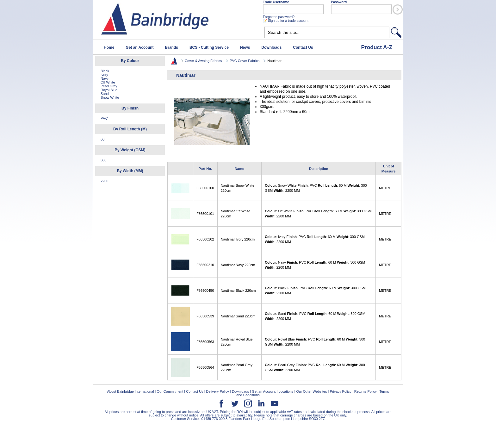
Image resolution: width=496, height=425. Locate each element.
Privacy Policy (340, 391)
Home (109, 47)
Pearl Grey (109, 86)
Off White (108, 82)
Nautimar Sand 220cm (238, 316)
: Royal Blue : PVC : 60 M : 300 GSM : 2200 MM (315, 341)
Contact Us (303, 47)
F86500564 (205, 367)
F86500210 (205, 265)
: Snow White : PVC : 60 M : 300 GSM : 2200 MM (316, 188)
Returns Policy (365, 391)
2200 (104, 181)
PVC (104, 118)
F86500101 (205, 214)
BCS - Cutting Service (209, 47)
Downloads (271, 47)
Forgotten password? (278, 17)
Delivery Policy (217, 391)
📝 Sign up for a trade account (285, 20)
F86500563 (205, 342)
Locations (285, 391)
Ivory (104, 75)
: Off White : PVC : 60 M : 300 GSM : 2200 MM (318, 213)
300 (103, 160)
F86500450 (205, 290)
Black (105, 71)
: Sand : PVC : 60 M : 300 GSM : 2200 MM (315, 316)
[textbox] (326, 32)
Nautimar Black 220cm (238, 290)
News (245, 47)
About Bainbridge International (130, 391)
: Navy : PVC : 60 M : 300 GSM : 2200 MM (315, 264)
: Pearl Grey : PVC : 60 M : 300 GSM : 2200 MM (315, 367)
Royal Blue (109, 90)
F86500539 (205, 316)
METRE (385, 188)
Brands (171, 47)
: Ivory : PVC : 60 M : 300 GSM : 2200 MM (315, 239)
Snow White (110, 97)
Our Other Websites (311, 391)
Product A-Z (376, 47)
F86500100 (205, 188)
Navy (104, 78)
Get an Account (139, 47)
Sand (105, 94)
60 (102, 139)
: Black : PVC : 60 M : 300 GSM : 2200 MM (315, 290)
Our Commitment (170, 391)
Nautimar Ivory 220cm (238, 239)
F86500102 (205, 239)
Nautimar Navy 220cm (238, 265)
